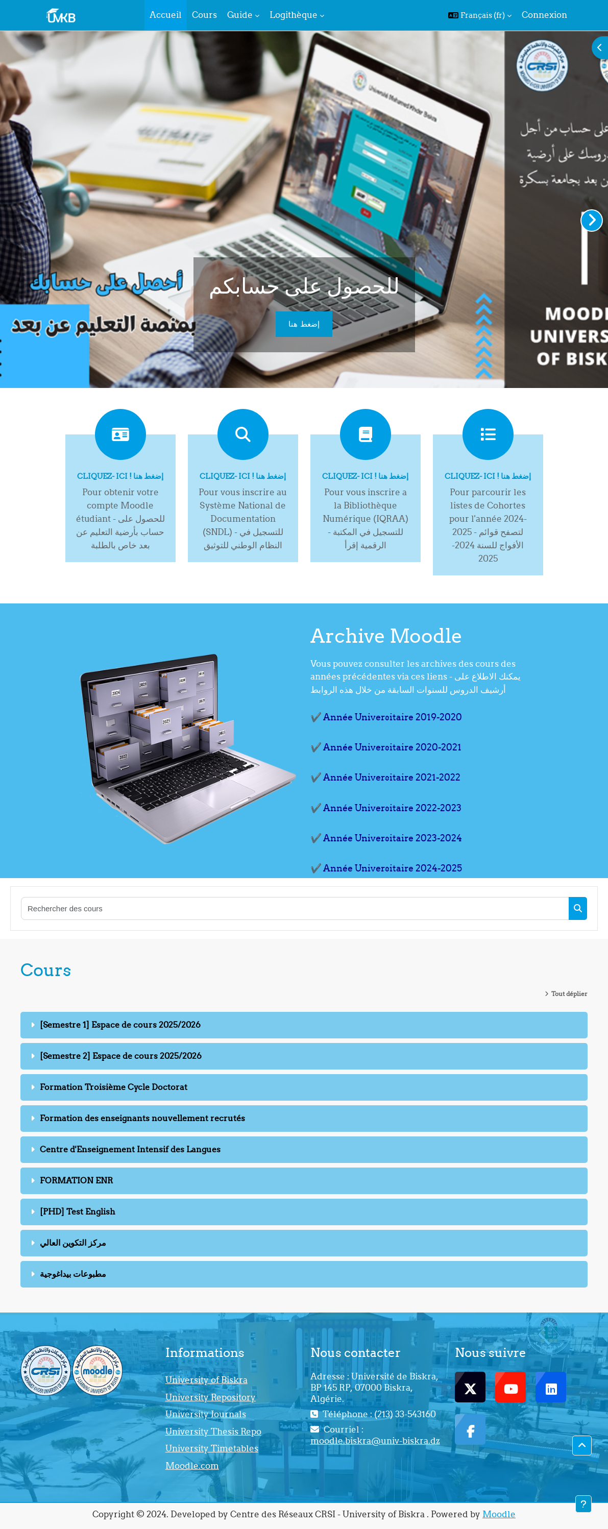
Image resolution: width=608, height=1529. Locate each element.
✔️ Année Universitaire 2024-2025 (386, 868)
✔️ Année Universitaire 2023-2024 (386, 838)
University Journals (205, 1414)
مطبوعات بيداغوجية (73, 1274)
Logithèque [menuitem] (294, 14)
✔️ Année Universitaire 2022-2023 (385, 808)
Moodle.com (192, 1465)
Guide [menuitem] (240, 14)
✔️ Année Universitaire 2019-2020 (386, 717)
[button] (480, 15)
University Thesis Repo (213, 1431)
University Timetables (211, 1448)
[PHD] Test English (77, 1211)
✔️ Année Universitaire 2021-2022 (385, 777)
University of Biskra (206, 1380)
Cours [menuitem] (204, 14)
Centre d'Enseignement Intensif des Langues (130, 1149)
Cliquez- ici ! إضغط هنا (120, 476)
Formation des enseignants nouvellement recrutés (142, 1118)
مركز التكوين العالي (73, 1242)
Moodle (499, 1514)
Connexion (544, 14)
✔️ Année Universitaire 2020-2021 (385, 747)
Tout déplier (569, 994)
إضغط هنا (303, 324)
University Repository (210, 1397)
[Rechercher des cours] (295, 908)
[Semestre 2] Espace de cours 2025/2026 (121, 1056)
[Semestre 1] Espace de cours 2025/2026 (120, 1025)
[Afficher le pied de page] (583, 1504)
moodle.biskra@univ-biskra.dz (375, 1440)
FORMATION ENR (76, 1180)
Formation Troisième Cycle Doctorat (113, 1087)
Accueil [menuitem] (166, 14)
